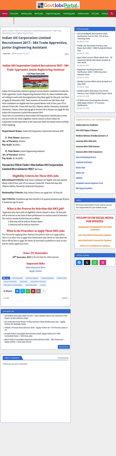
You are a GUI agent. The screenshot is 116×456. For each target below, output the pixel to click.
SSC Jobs (95, 13)
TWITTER (106, 227)
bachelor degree (32, 278)
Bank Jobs (39, 13)
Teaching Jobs (69, 13)
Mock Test (6, 20)
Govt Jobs (14, 13)
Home (4, 13)
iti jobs (10, 31)
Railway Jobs (26, 13)
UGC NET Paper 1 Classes (87, 130)
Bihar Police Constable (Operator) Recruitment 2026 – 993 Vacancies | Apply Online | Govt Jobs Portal (34, 340)
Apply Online (35, 271)
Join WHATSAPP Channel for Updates (95, 240)
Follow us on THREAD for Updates (95, 246)
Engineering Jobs (53, 13)
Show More (64, 347)
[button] (111, 13)
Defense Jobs (83, 13)
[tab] (5, 13)
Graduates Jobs (31, 285)
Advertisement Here (35, 267)
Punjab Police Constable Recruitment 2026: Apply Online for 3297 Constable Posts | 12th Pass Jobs (32, 335)
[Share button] (43, 291)
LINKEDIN (95, 230)
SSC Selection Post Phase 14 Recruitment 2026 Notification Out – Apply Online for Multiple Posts (34, 323)
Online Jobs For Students (87, 125)
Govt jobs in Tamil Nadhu (13, 285)
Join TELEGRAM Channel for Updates (94, 235)
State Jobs (106, 13)
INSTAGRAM (95, 227)
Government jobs (10, 281)
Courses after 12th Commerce (89, 152)
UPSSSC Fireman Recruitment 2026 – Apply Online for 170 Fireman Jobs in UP (36, 328)
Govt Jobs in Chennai (38, 281)
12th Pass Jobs (17, 278)
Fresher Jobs (61, 278)
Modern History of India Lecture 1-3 (92, 136)
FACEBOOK (83, 227)
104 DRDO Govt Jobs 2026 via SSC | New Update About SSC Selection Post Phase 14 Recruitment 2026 (35, 317)
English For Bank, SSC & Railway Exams (93, 120)
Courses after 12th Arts (86, 141)
